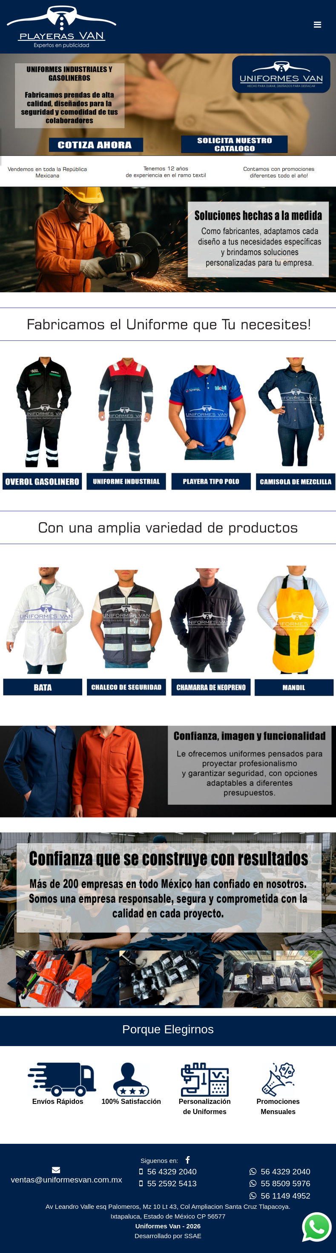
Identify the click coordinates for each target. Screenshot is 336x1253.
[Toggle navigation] (317, 26)
